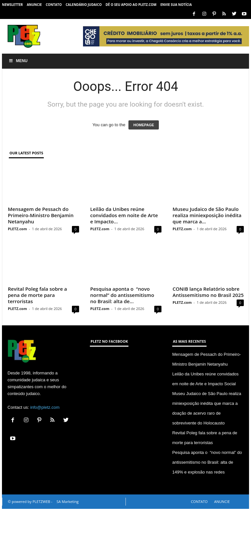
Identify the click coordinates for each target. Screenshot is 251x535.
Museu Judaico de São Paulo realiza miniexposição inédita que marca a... (207, 228)
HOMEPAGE (143, 125)
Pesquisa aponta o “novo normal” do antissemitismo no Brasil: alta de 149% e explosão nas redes (207, 488)
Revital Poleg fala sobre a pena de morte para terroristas (37, 321)
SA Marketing (68, 527)
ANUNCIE (34, 4)
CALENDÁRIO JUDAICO (84, 4)
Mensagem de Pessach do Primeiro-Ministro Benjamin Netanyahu (41, 215)
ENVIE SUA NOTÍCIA (176, 4)
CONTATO (54, 4)
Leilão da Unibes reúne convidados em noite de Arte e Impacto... (124, 215)
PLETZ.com (17, 228)
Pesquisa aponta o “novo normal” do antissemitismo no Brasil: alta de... (122, 308)
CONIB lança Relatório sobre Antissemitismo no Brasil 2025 (208, 305)
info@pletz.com (44, 433)
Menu (17, 61)
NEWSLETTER (12, 4)
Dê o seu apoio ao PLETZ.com (131, 4)
